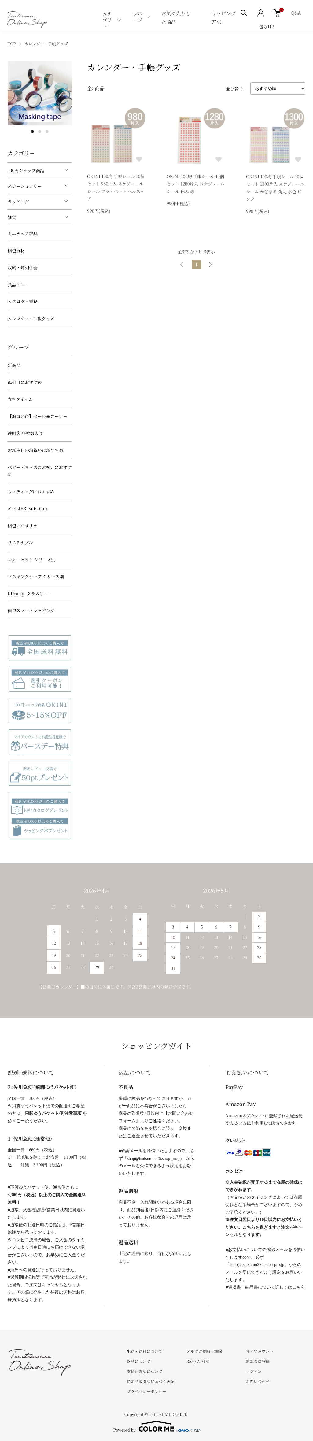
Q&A (295, 13)
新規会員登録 (258, 1361)
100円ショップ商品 (26, 170)
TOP (12, 44)
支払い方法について (145, 1371)
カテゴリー (107, 19)
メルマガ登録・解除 (204, 1351)
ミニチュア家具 (23, 233)
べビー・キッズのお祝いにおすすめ (40, 471)
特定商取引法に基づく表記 (151, 1381)
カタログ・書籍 (23, 301)
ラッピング (18, 202)
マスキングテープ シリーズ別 (36, 576)
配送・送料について (145, 1351)
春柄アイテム (20, 399)
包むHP (266, 27)
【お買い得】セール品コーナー (37, 416)
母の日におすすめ (25, 382)
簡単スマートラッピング (31, 610)
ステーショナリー (25, 186)
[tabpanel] (40, 93)
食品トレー (18, 284)
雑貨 (12, 217)
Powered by (156, 1426)
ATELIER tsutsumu (27, 508)
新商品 (14, 365)
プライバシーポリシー (146, 1391)
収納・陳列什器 (23, 267)
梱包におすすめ (23, 526)
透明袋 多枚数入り (25, 433)
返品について (139, 1361)
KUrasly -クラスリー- (29, 593)
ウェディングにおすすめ (31, 492)
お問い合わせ (258, 1381)
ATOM (203, 1361)
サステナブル (20, 542)
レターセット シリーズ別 (31, 560)
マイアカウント (259, 1351)
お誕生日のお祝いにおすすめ (35, 450)
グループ (138, 16)
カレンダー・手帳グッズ (46, 44)
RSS (189, 1361)
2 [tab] (39, 131)
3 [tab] (47, 131)
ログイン (253, 1371)
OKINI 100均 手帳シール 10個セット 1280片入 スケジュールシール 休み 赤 (196, 184)
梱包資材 (16, 251)
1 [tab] (32, 131)
